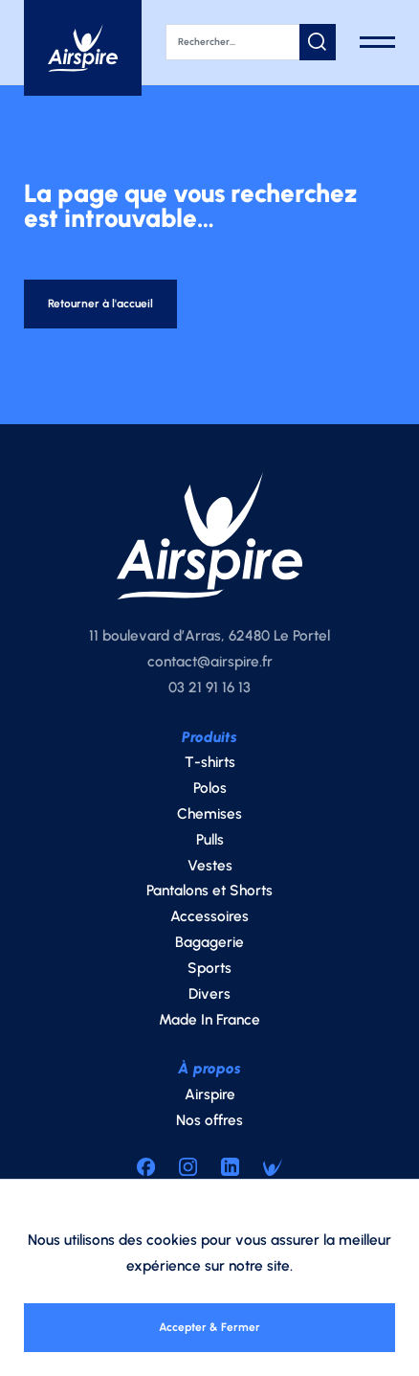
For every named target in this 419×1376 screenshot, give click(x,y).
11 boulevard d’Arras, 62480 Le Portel (209, 641)
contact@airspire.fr (210, 667)
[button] (317, 42)
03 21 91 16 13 (209, 693)
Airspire (210, 1100)
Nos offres (209, 1126)
